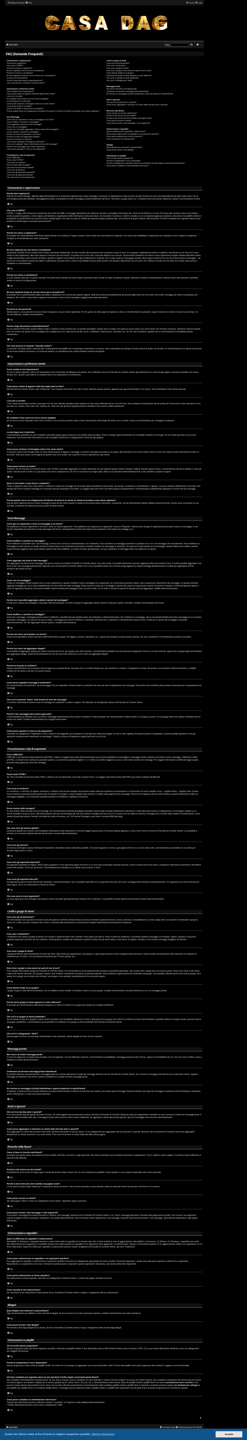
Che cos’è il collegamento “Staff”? (119, 80)
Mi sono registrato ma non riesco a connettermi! (25, 70)
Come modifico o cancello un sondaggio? (23, 132)
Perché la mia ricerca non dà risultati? (121, 115)
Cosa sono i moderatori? (116, 65)
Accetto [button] (229, 1434)
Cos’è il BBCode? (14, 157)
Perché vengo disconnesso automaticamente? (25, 80)
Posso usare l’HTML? (15, 160)
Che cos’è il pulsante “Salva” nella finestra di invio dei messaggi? (32, 144)
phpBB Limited (74, 1348)
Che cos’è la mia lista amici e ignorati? (121, 102)
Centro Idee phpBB (122, 1365)
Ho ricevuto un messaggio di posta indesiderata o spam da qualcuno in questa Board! (139, 94)
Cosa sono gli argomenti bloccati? (20, 175)
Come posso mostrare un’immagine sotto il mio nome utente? (31, 104)
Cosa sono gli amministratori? (118, 63)
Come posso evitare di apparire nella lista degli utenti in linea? (31, 94)
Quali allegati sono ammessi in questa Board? (124, 147)
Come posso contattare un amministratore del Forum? (127, 166)
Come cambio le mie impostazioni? (20, 91)
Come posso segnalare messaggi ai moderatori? (26, 142)
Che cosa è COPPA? (15, 65)
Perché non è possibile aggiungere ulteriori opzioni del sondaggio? (33, 129)
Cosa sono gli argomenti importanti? (21, 172)
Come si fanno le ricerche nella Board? (121, 113)
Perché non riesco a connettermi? (20, 73)
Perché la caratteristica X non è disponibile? (123, 161)
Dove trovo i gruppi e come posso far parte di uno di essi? (128, 70)
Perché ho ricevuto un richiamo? (19, 139)
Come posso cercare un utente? (119, 120)
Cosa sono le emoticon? (16, 162)
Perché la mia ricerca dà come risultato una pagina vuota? (129, 118)
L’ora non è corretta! (14, 96)
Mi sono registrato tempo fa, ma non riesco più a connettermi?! (31, 75)
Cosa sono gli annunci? (16, 170)
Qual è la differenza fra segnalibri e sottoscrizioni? (125, 131)
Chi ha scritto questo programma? (119, 158)
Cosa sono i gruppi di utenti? (117, 68)
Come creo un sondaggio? (17, 127)
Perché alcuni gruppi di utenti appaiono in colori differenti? (129, 75)
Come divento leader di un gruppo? (120, 73)
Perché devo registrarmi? (16, 63)
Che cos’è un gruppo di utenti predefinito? (122, 78)
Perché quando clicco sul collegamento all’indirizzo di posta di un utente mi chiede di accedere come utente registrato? (53, 111)
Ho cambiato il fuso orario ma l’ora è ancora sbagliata (27, 99)
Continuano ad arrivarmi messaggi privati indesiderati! (127, 91)
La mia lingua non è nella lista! (18, 101)
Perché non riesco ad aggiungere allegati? (23, 137)
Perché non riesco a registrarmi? (19, 68)
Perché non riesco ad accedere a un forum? (24, 134)
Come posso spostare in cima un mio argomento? (26, 149)
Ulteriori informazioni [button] (103, 1434)
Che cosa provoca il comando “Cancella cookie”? (26, 83)
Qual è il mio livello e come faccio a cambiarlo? (25, 108)
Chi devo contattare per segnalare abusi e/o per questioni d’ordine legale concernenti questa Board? (145, 163)
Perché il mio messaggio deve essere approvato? (26, 147)
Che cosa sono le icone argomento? (21, 177)
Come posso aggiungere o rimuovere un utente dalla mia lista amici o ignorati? (137, 105)
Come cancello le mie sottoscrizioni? (120, 139)
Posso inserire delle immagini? (19, 165)
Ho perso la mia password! (17, 78)
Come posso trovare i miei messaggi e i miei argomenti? (128, 123)
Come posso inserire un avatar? (19, 106)
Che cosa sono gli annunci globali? (20, 167)
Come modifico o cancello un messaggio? (23, 122)
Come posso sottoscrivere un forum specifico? (124, 136)
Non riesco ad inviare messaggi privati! (121, 89)
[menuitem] (28, 3)
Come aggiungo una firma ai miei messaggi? (24, 124)
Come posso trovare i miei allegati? (120, 150)
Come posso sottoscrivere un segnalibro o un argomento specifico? (132, 134)
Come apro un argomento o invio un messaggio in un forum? (30, 119)
